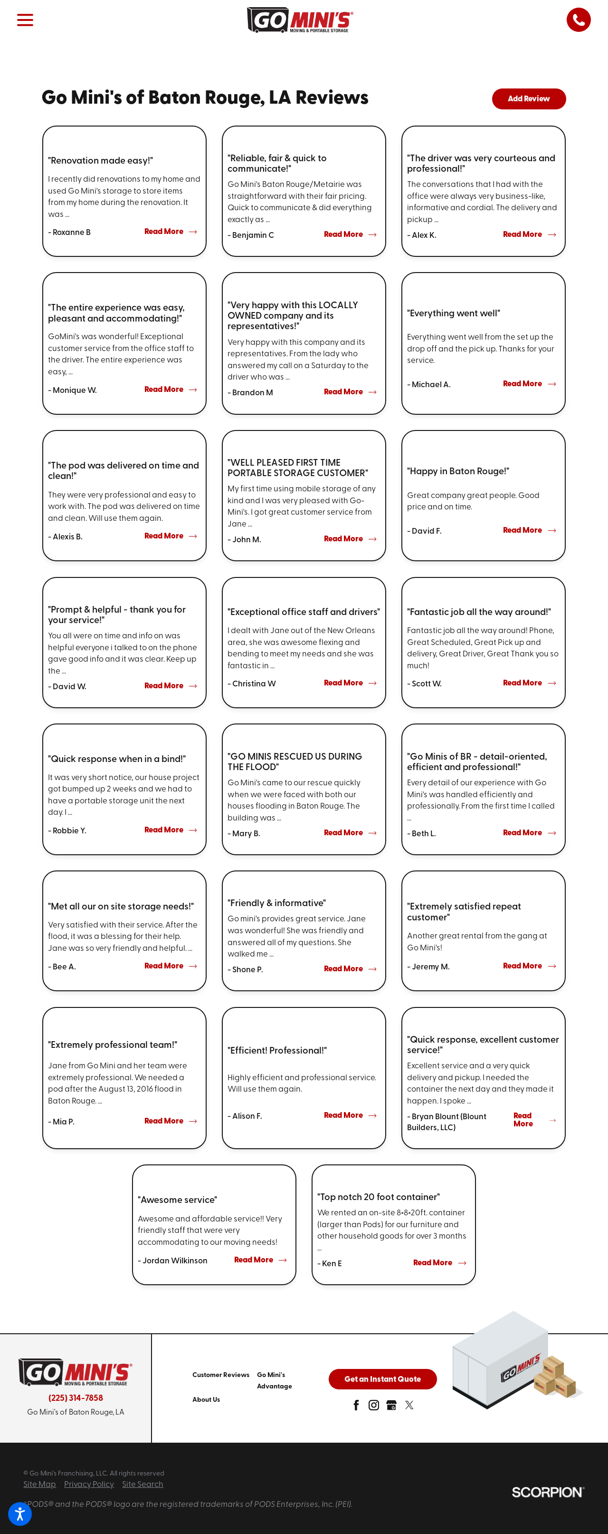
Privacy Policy (89, 1485)
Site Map (39, 1485)
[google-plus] (391, 1408)
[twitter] (409, 1408)
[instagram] (374, 1408)
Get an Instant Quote (382, 1380)
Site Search (142, 1485)
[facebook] (356, 1408)
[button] (20, 1514)
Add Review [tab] (529, 99)
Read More (170, 232)
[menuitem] (224, 1380)
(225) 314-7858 (75, 1399)
